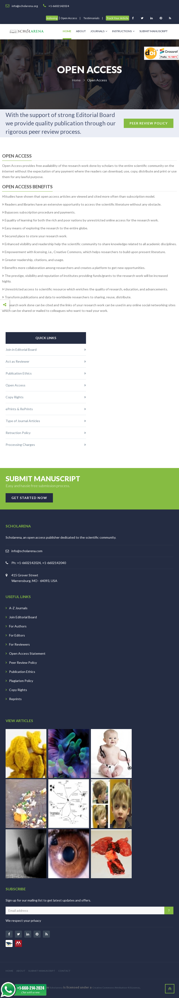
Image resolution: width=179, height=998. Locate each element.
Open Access (69, 18)
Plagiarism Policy (21, 681)
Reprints (15, 699)
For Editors (17, 635)
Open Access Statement (27, 653)
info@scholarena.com (26, 551)
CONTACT (64, 970)
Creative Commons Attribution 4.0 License (116, 987)
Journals (98, 31)
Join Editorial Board (23, 617)
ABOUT (20, 970)
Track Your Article (117, 18)
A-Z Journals (18, 608)
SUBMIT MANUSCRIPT (41, 970)
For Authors (18, 626)
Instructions (123, 31)
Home (67, 31)
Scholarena (56, 987)
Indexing (52, 18)
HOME (9, 970)
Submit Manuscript (153, 31)
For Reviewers (19, 644)
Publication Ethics (22, 672)
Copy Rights (18, 690)
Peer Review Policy (23, 662)
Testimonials (91, 18)
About (81, 31)
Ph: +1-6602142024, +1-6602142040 (38, 563)
